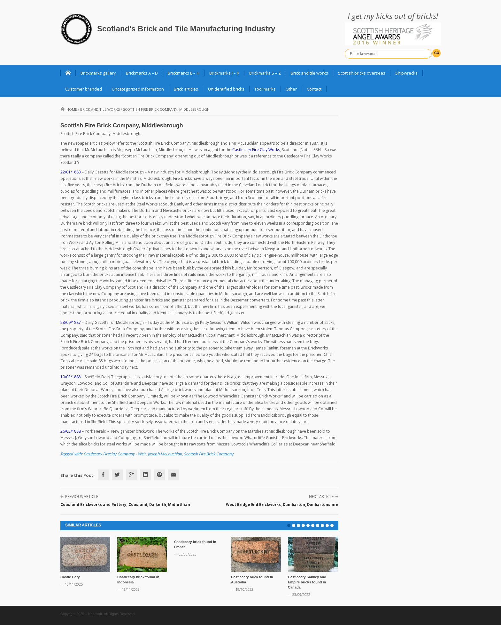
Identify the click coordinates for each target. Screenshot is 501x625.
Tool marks (265, 89)
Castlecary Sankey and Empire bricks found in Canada (307, 582)
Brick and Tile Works (100, 109)
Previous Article (81, 496)
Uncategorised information (138, 89)
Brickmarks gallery (98, 73)
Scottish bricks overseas (361, 73)
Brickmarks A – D (142, 73)
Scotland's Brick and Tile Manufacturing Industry (186, 28)
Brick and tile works (309, 73)
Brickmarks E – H (183, 73)
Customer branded (83, 89)
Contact (314, 89)
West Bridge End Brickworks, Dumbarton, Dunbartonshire (282, 504)
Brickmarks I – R (224, 73)
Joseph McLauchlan (165, 454)
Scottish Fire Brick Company (209, 454)
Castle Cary (70, 577)
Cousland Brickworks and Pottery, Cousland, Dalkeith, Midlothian (125, 504)
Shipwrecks (406, 73)
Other (291, 89)
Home (68, 109)
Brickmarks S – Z (265, 73)
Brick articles (186, 89)
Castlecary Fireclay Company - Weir (115, 454)
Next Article (321, 496)
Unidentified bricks (226, 89)
